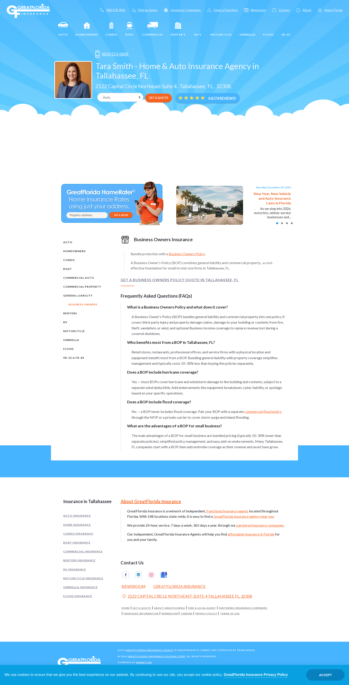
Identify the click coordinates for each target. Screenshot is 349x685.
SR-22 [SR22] (286, 29)
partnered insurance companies (260, 525)
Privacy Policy (206, 613)
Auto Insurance (77, 515)
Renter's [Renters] (178, 29)
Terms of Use (230, 613)
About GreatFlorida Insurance (151, 501)
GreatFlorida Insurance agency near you (243, 516)
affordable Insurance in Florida (251, 534)
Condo (111, 29)
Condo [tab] (69, 260)
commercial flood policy (263, 411)
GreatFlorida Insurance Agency (150, 650)
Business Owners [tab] (83, 304)
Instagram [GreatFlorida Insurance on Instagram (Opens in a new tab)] (151, 574)
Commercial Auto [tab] (78, 277)
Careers (187, 613)
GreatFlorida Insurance (179, 586)
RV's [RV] (198, 29)
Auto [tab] (67, 242)
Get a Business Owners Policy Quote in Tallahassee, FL (180, 280)
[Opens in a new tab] (137, 54)
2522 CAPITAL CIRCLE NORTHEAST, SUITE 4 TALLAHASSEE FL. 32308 (187, 596)
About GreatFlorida (169, 608)
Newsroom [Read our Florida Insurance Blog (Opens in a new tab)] (134, 586)
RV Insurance (74, 569)
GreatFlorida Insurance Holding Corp (156, 656)
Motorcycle (221, 29)
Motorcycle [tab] (74, 331)
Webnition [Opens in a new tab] (144, 662)
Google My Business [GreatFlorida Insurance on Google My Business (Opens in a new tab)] (163, 574)
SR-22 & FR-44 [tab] (73, 357)
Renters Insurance (79, 560)
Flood (268, 29)
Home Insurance (77, 524)
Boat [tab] (67, 269)
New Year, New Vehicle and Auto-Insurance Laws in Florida (272, 198)
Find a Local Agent (202, 608)
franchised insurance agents (227, 511)
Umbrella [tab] (71, 340)
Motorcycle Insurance (83, 578)
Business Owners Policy (187, 254)
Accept (325, 675)
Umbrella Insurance (80, 587)
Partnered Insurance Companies (243, 608)
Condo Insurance (78, 533)
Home (126, 608)
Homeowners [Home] (86, 29)
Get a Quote (141, 608)
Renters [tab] (70, 313)
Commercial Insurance (83, 551)
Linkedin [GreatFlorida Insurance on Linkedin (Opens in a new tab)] (138, 574)
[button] (277, 223)
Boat (129, 29)
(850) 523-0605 (111, 54)
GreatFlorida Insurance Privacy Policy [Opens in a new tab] (256, 675)
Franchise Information (141, 613)
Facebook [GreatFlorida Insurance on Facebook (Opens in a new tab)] (125, 574)
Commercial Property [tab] (82, 286)
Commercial (152, 29)
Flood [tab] (68, 348)
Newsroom (170, 613)
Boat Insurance (76, 542)
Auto (63, 29)
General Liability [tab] (78, 295)
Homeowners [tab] (74, 251)
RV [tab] (65, 322)
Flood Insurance (77, 596)
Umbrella (247, 29)
